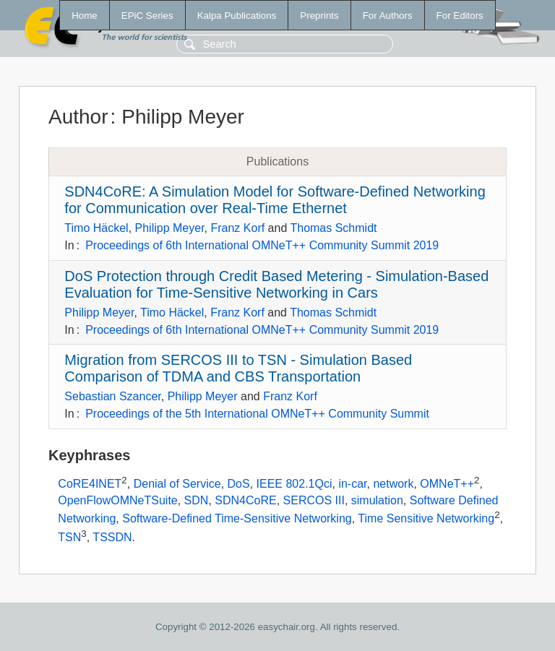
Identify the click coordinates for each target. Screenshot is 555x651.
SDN (196, 500)
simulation (377, 500)
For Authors (388, 15)
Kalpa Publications (237, 15)
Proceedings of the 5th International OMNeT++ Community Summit (257, 414)
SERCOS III (314, 500)
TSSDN (112, 537)
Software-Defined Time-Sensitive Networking (236, 518)
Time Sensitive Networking (426, 518)
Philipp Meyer (170, 228)
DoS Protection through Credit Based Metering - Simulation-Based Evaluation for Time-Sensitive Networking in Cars (276, 284)
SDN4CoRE (245, 500)
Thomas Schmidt (333, 228)
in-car (352, 484)
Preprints (319, 15)
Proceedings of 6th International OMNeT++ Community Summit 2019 (262, 245)
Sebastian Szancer (112, 396)
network (393, 484)
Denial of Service (177, 484)
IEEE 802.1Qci (294, 484)
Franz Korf (237, 228)
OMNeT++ (447, 484)
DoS (239, 484)
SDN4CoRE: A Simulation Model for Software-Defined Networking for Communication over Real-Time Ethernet (274, 200)
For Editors (459, 15)
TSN (69, 537)
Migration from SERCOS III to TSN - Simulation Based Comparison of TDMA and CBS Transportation (238, 368)
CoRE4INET (89, 484)
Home (85, 15)
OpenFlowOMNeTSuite (117, 500)
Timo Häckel (96, 228)
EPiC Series (147, 15)
